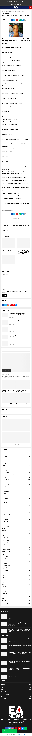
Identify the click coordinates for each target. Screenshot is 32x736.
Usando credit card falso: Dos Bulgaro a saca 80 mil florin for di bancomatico (19, 662)
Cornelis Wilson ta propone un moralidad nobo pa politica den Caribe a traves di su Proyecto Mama (19, 639)
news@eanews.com (18, 724)
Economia (5, 545)
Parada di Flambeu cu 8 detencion (14, 675)
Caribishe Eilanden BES (7, 510)
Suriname (5, 581)
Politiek (4, 524)
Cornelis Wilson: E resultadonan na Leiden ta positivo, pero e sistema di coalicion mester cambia (19, 646)
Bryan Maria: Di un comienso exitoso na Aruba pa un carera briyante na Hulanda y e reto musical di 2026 (19, 653)
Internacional (4, 565)
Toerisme (5, 502)
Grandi (5, 13)
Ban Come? (4, 600)
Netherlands (6, 484)
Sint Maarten (6, 479)
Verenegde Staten (7, 509)
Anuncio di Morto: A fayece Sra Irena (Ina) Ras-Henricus (8, 249)
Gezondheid (6, 493)
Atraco (4, 589)
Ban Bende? (4, 602)
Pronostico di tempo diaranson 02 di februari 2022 (23, 391)
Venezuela (6, 468)
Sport (4, 500)
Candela (4, 591)
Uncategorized (5, 603)
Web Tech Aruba (21, 734)
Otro (4, 582)
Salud (4, 537)
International (5, 467)
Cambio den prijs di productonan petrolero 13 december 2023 (8, 266)
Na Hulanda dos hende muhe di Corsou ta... (8, 391)
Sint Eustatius (6, 482)
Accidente (5, 586)
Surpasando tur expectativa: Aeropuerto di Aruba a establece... (8, 404)
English (3, 453)
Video (3, 598)
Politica (4, 540)
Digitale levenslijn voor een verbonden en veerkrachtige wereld (17, 342)
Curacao (6, 475)
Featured (3, 526)
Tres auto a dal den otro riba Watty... (22, 404)
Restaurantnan (6, 558)
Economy (6, 458)
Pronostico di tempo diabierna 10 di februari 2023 (16, 220)
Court (5, 460)
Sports (4, 463)
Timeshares (5, 556)
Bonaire (5, 477)
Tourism (4, 465)
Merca (4, 579)
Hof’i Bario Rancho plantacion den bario (12, 373)
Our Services (17, 1)
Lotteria (4, 547)
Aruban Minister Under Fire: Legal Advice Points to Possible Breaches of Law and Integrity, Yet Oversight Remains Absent (19, 329)
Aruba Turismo (5, 551)
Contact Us (23, 1)
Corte (4, 544)
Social (5, 461)
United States (6, 472)
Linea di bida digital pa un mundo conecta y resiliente (19, 335)
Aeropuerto (5, 563)
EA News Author (5, 16)
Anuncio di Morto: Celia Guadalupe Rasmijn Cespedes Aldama (16, 226)
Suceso (3, 584)
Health (5, 456)
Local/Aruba (5, 454)
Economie (6, 495)
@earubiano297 (16, 444)
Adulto (4, 596)
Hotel (4, 554)
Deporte (3, 528)
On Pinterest (5, 416)
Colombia (6, 470)
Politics (4, 488)
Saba (5, 481)
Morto (8, 13)
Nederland (6, 521)
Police (4, 486)
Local (3, 13)
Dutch (3, 489)
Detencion (5, 588)
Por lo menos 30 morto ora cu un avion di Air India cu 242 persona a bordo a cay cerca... (19, 669)
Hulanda (4, 577)
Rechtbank (6, 498)
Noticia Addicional (6, 549)
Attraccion (5, 561)
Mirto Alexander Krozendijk (7, 210)
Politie (4, 523)
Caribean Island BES (7, 474)
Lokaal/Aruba (5, 491)
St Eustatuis (4, 530)
